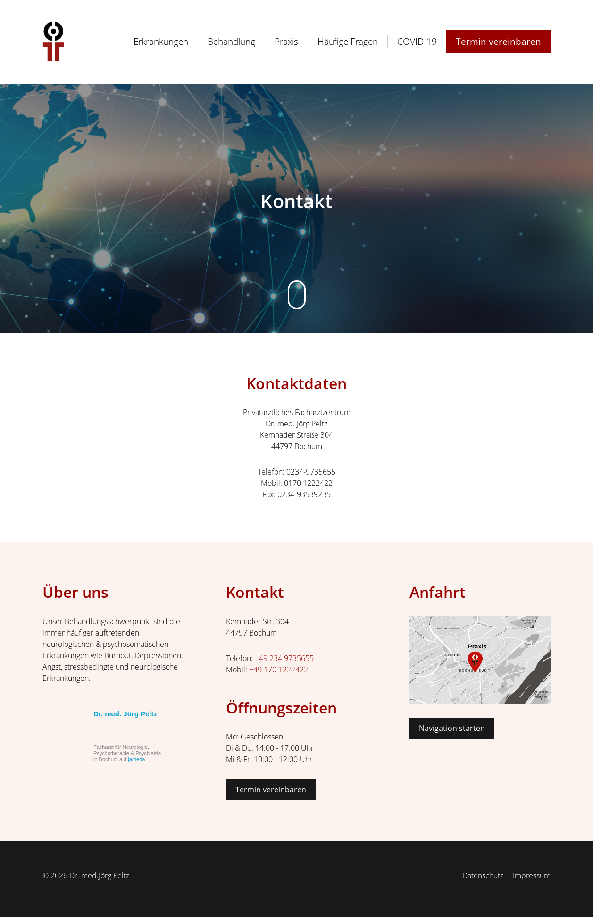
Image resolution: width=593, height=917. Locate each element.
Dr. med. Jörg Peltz (125, 714)
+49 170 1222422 (278, 669)
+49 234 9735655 (284, 658)
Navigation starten (452, 728)
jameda (136, 759)
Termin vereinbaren (270, 789)
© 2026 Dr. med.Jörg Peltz (85, 875)
